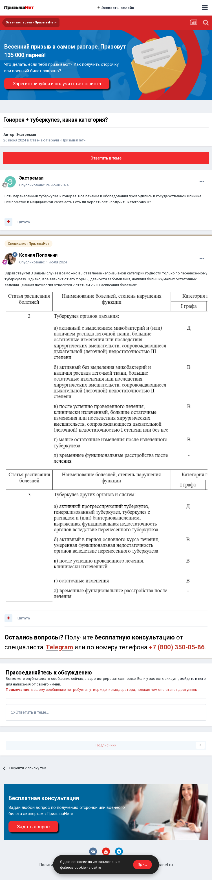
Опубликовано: (44, 185)
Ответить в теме (106, 158)
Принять (145, 864)
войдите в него (193, 678)
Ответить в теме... (30, 712)
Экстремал (26, 134)
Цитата (23, 222)
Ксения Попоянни (38, 255)
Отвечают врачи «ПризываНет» (57, 140)
